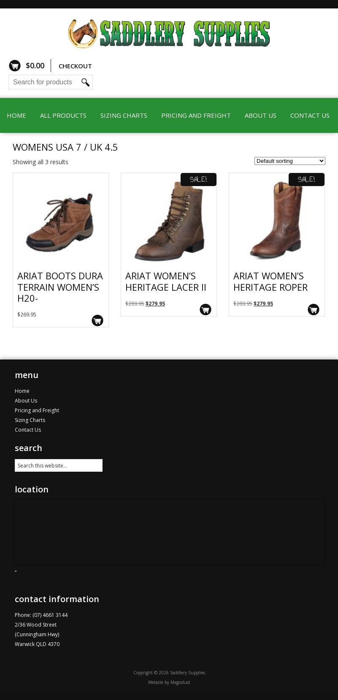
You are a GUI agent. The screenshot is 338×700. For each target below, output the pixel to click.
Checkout (75, 66)
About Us (260, 115)
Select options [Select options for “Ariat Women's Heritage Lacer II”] (205, 309)
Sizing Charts (123, 115)
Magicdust (180, 682)
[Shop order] (289, 161)
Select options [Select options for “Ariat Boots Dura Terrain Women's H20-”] (97, 320)
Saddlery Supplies (169, 32)
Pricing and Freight (196, 115)
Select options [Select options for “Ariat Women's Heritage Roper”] (313, 309)
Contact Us (310, 115)
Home (16, 115)
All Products (63, 115)
